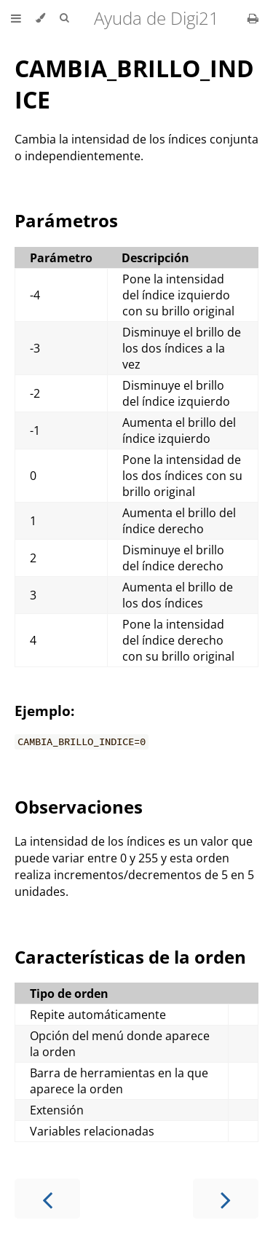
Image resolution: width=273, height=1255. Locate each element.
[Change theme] (40, 18)
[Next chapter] (225, 1199)
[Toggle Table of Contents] (16, 18)
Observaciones (79, 807)
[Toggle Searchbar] (64, 18)
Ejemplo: (44, 710)
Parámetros (66, 220)
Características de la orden (130, 957)
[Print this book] (253, 18)
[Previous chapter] (47, 1199)
